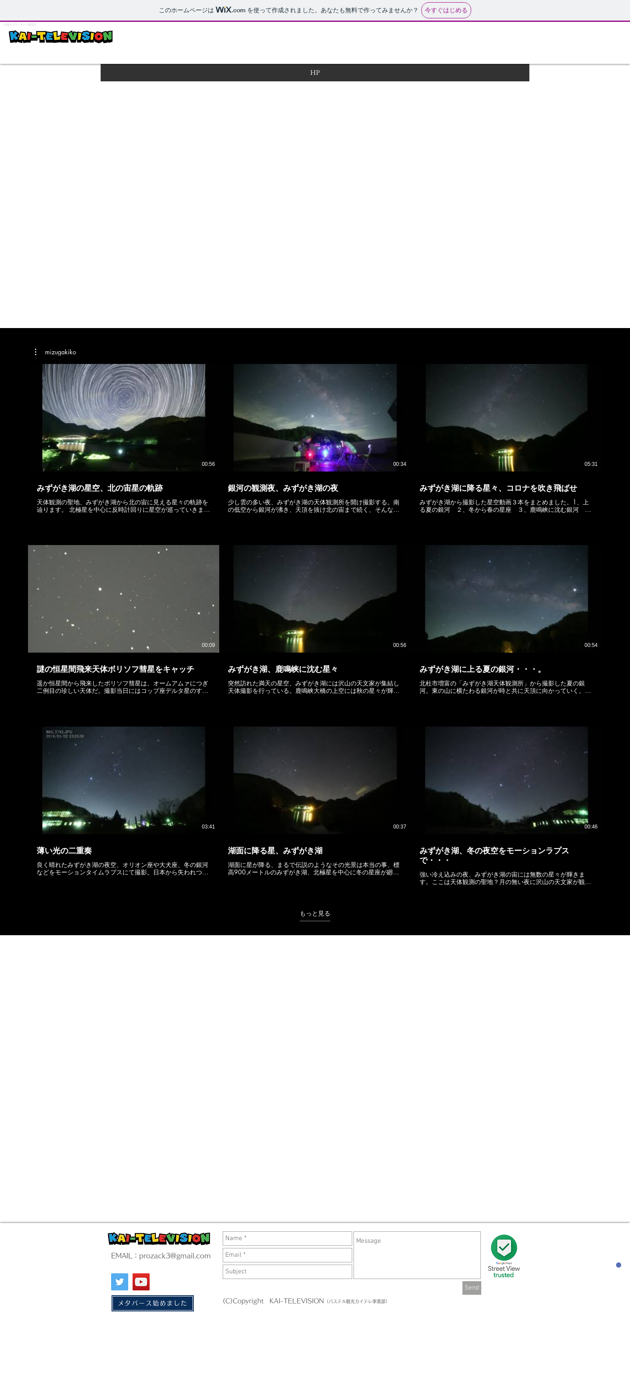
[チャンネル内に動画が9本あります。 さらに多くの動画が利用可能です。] (315, 625)
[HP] (315, 72)
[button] (55, 352)
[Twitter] (119, 1281)
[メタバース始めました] (152, 1303)
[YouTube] (141, 1281)
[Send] (471, 1288)
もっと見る (315, 913)
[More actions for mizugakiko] (55, 352)
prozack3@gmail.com (175, 1255)
